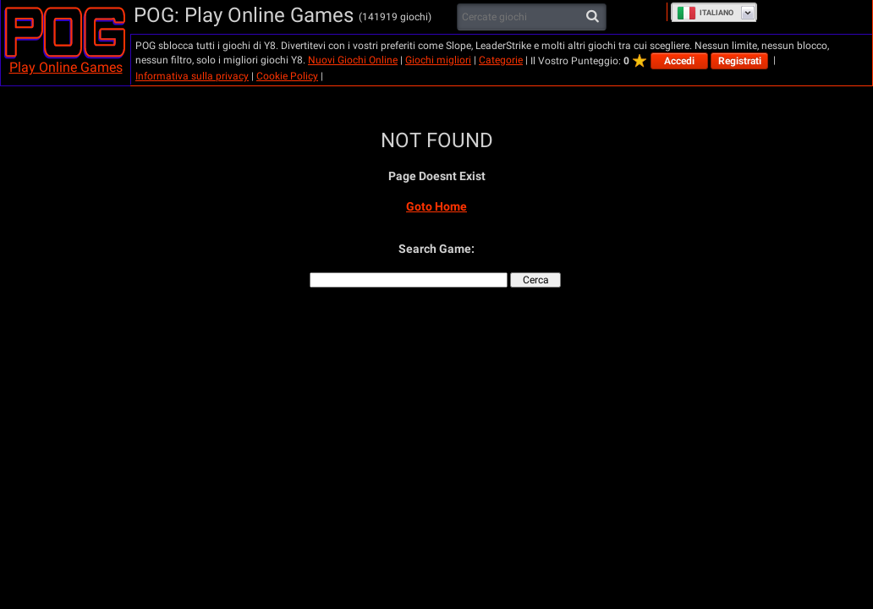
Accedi (679, 61)
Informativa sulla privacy (192, 76)
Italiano (705, 12)
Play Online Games (66, 67)
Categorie (501, 60)
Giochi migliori (438, 60)
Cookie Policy (287, 76)
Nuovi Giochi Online (353, 60)
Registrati (739, 61)
